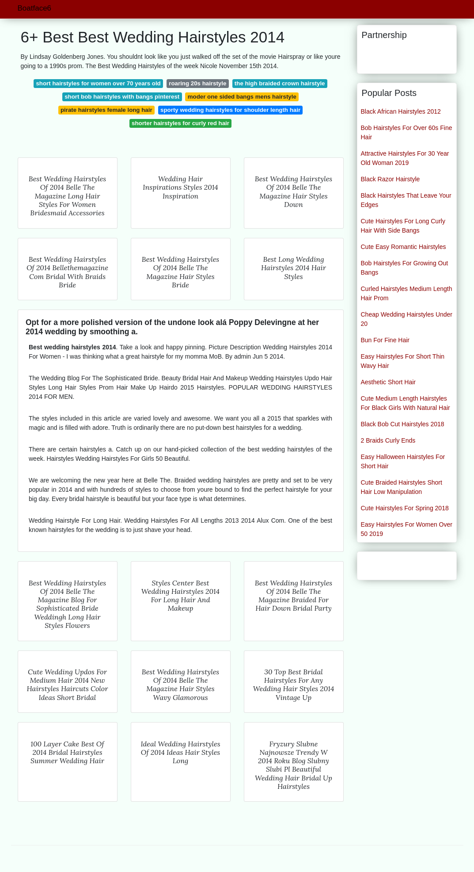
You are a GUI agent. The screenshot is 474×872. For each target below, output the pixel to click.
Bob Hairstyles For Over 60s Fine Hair (406, 132)
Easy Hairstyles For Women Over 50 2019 (406, 529)
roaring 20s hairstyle (197, 83)
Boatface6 (35, 8)
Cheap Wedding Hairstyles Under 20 (407, 319)
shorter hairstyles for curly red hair (180, 123)
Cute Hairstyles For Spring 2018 (405, 508)
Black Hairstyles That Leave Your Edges (406, 200)
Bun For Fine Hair (385, 340)
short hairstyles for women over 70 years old (98, 83)
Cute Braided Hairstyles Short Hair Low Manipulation (401, 487)
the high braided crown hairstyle (280, 83)
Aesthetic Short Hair (388, 382)
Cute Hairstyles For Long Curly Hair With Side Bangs (403, 226)
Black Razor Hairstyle (390, 179)
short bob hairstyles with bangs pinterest (121, 96)
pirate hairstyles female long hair (106, 110)
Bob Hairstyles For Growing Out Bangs (404, 268)
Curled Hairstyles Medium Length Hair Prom (406, 293)
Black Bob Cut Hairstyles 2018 (402, 424)
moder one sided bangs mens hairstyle (242, 96)
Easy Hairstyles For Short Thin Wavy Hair (403, 361)
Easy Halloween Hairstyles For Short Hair (403, 461)
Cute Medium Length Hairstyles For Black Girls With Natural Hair (405, 403)
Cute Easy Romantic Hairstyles (403, 246)
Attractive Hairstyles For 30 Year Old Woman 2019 (405, 158)
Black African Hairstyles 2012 (401, 111)
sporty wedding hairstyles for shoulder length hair (230, 110)
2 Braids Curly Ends (388, 440)
